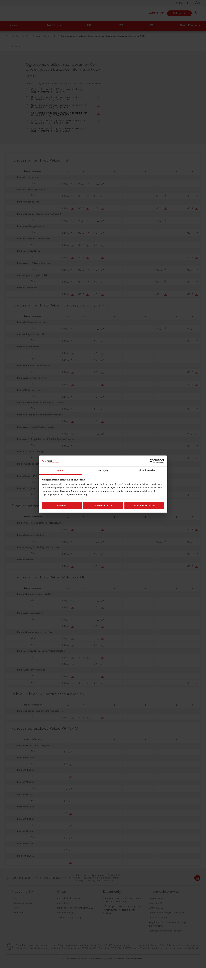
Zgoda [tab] (60, 470)
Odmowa (61, 505)
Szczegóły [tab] (103, 470)
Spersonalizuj (103, 505)
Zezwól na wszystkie (144, 505)
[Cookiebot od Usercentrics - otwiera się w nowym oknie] (151, 461)
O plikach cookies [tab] (146, 470)
